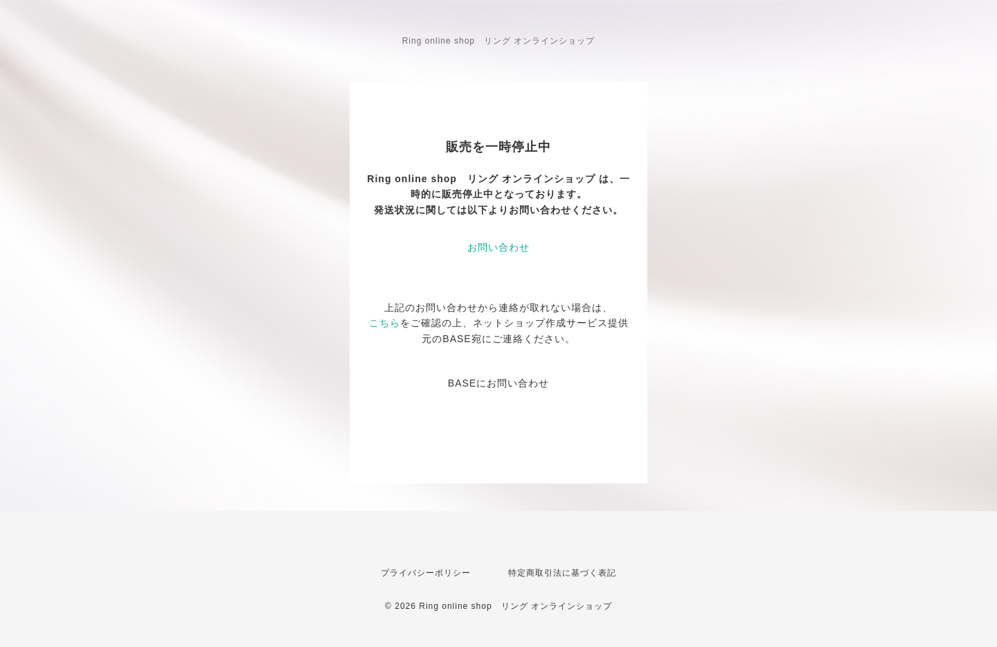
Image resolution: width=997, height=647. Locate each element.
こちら (384, 322)
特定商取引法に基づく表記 (562, 573)
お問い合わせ (498, 247)
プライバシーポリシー (426, 573)
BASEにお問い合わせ (498, 383)
